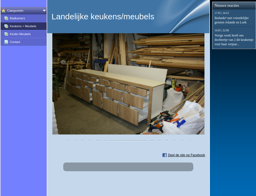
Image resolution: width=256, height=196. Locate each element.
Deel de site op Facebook (186, 155)
